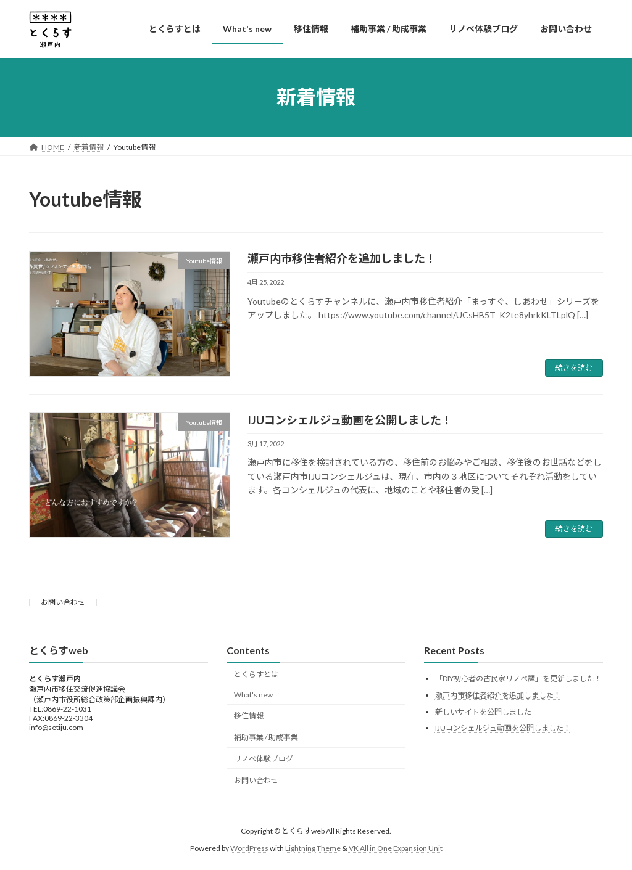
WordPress (249, 848)
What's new (253, 694)
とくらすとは (256, 674)
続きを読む (573, 367)
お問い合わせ (63, 602)
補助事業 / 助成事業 (266, 737)
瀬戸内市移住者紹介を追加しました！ (341, 258)
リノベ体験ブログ (263, 758)
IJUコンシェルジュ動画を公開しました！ (349, 420)
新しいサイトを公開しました (483, 711)
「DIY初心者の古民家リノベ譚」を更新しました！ (518, 679)
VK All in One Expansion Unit (396, 848)
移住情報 (249, 716)
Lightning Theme (313, 848)
